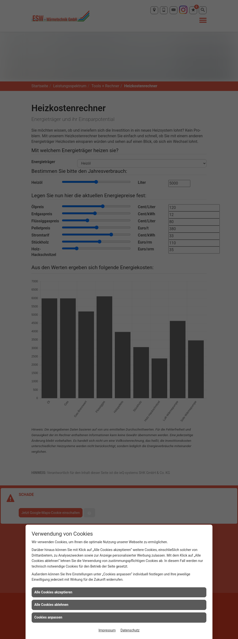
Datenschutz (129, 630)
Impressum (107, 630)
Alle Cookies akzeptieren (53, 592)
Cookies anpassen (48, 617)
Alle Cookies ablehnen (51, 605)
